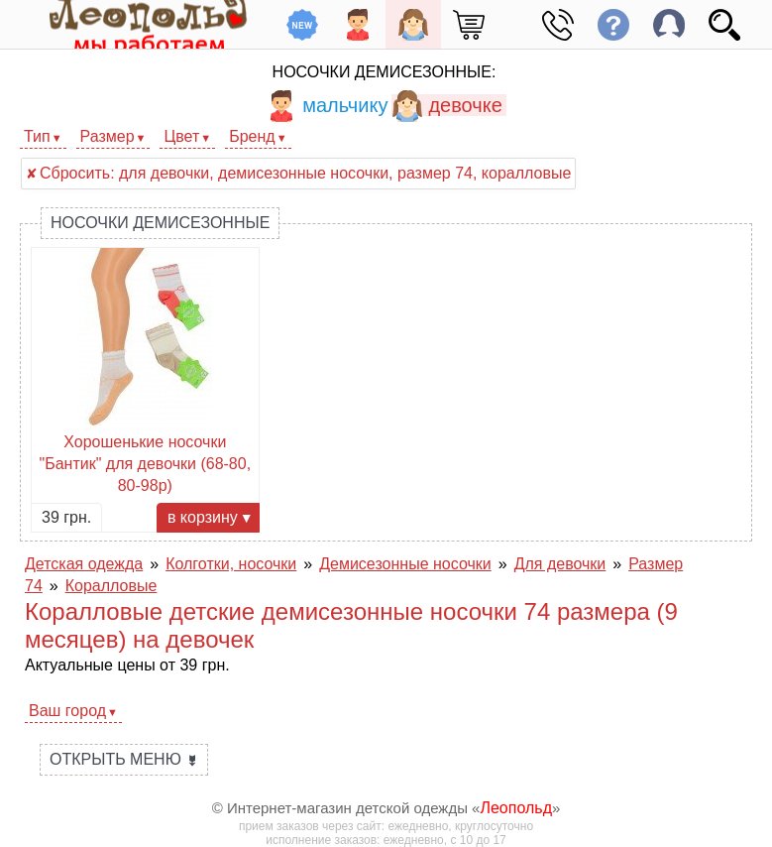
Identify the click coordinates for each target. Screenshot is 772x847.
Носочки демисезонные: (384, 71)
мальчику (326, 105)
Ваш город (67, 710)
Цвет (181, 136)
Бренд (252, 136)
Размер (107, 136)
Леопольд (516, 807)
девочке (446, 105)
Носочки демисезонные (160, 222)
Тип (37, 136)
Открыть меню (124, 759)
